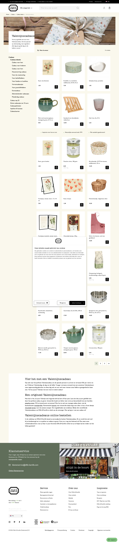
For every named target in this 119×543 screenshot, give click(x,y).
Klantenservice (98, 1)
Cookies (72, 530)
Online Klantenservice (16, 470)
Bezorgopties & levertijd (46, 495)
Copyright (91, 530)
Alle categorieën (26, 8)
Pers (70, 507)
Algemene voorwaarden (103, 530)
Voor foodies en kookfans (20, 81)
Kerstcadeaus (16, 90)
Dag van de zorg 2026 (103, 507)
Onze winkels (72, 495)
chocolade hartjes (30, 408)
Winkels (91, 1)
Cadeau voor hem (17, 69)
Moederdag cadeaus (18, 97)
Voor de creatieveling (18, 75)
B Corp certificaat (73, 510)
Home (7, 14)
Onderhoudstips (44, 507)
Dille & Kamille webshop (103, 504)
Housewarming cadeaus (19, 72)
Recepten (99, 498)
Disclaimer (81, 530)
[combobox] (59, 8)
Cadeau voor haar (17, 62)
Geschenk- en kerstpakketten (48, 504)
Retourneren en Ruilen (46, 498)
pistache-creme (29, 403)
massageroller (38, 405)
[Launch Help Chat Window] (111, 540)
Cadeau (13, 14)
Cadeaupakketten (15, 106)
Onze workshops (101, 495)
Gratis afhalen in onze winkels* (45, 1)
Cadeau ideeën (20, 14)
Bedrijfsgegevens (49, 530)
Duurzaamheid (72, 504)
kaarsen (54, 405)
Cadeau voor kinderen (19, 65)
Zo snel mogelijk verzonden (16, 1)
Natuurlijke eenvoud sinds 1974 (73, 132)
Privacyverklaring (62, 530)
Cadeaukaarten (15, 111)
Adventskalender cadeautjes (20, 94)
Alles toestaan (78, 303)
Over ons (73, 488)
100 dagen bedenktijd (31, 1)
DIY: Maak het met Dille (103, 501)
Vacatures (71, 501)
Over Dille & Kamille (74, 492)
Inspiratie (102, 488)
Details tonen (42, 303)
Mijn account (104, 8)
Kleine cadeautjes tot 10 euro (19, 103)
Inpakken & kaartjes (16, 108)
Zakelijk (71, 498)
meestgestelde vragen (15, 459)
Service (44, 488)
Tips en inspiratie (101, 492)
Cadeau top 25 (14, 100)
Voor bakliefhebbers (18, 78)
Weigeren (63, 303)
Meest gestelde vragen (46, 492)
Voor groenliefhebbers (19, 87)
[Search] (78, 8)
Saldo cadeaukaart (45, 501)
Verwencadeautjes (17, 84)
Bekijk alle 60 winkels (72, 471)
